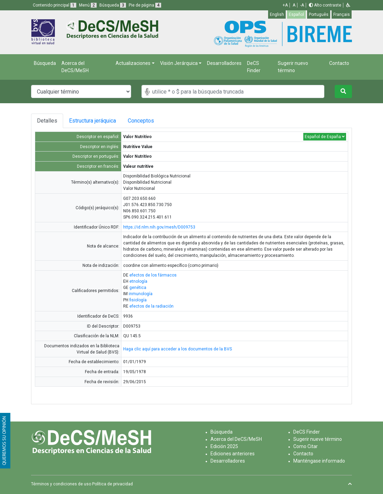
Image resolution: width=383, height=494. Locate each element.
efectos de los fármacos (153, 275)
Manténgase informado (319, 461)
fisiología (138, 300)
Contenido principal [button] (54, 5)
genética (137, 287)
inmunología (141, 293)
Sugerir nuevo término (293, 66)
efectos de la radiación (151, 306)
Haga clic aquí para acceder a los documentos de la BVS (177, 349)
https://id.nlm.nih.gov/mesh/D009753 (159, 227)
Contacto (339, 63)
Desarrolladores (224, 63)
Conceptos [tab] (146, 120)
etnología (138, 281)
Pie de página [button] (145, 5)
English (277, 14)
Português (318, 14)
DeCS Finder (254, 66)
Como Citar (305, 446)
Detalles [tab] (47, 120)
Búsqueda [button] (112, 5)
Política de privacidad (112, 484)
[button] (348, 5)
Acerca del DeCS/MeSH (75, 66)
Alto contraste (325, 5)
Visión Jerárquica (179, 63)
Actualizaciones (133, 63)
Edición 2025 (224, 446)
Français (341, 14)
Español (296, 14)
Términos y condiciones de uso (61, 484)
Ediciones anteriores (232, 453)
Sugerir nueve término (317, 439)
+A (285, 5)
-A (302, 5)
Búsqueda (45, 63)
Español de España (325, 136)
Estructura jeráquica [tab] (93, 120)
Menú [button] (88, 5)
